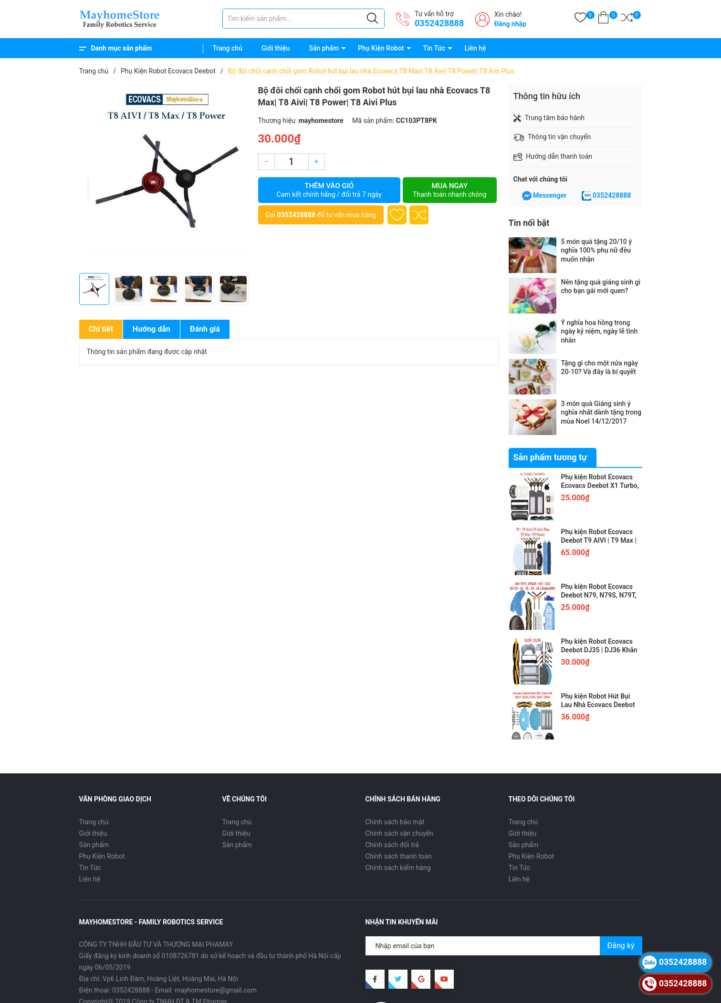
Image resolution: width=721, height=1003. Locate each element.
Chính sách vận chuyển (400, 833)
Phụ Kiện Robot (381, 48)
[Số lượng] (291, 161)
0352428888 (439, 23)
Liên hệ (475, 48)
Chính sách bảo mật (395, 822)
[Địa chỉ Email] (504, 945)
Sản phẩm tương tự (550, 457)
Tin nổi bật (529, 223)
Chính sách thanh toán (399, 856)
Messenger (549, 195)
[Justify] (372, 18)
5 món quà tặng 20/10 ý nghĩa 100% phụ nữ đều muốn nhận (596, 250)
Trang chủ (227, 48)
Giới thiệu (275, 48)
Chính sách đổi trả (392, 845)
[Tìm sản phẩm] (303, 18)
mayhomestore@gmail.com (216, 990)
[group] (164, 176)
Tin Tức (434, 48)
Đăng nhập (510, 24)
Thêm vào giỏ (329, 190)
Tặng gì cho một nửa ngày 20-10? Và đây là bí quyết (599, 367)
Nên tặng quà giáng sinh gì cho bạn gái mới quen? (601, 286)
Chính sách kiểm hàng (398, 867)
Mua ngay (449, 190)
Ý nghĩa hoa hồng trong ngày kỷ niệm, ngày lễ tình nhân (599, 331)
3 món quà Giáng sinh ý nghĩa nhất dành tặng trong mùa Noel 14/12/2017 (601, 412)
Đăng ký (621, 945)
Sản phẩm (324, 48)
